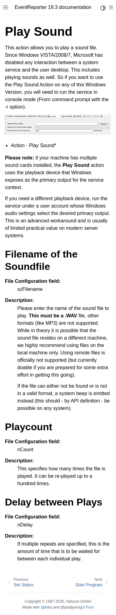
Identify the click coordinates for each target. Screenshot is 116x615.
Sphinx (46, 607)
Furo (90, 607)
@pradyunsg (71, 607)
